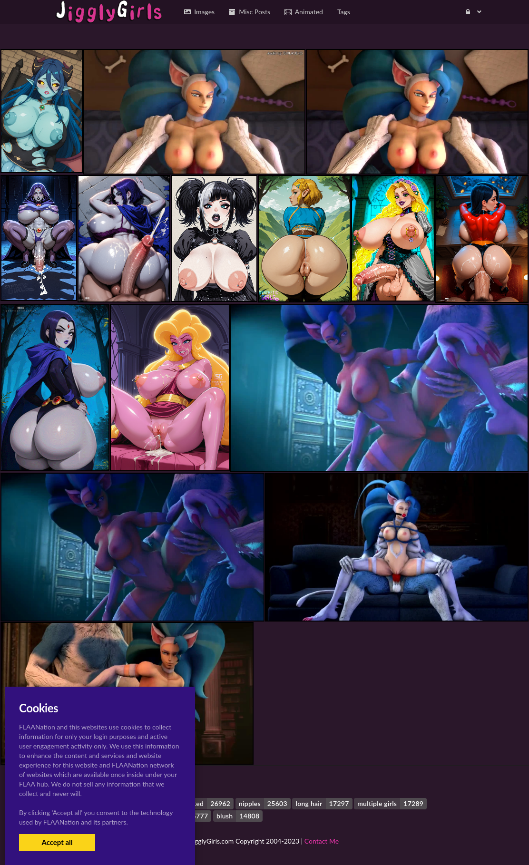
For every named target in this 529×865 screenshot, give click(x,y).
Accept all (56, 842)
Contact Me (321, 841)
